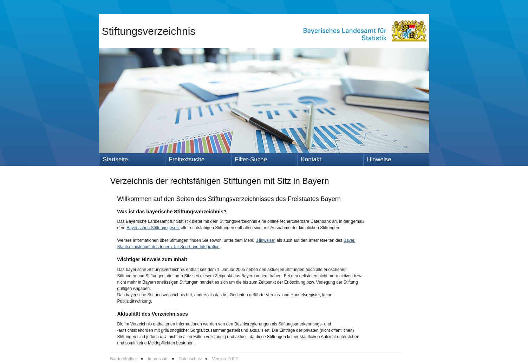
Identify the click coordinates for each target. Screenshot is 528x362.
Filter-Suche (251, 159)
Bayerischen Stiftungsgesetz (153, 227)
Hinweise (379, 159)
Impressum (158, 358)
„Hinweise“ (266, 240)
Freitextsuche (187, 159)
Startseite (115, 159)
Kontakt (311, 159)
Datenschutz (190, 358)
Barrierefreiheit (124, 358)
